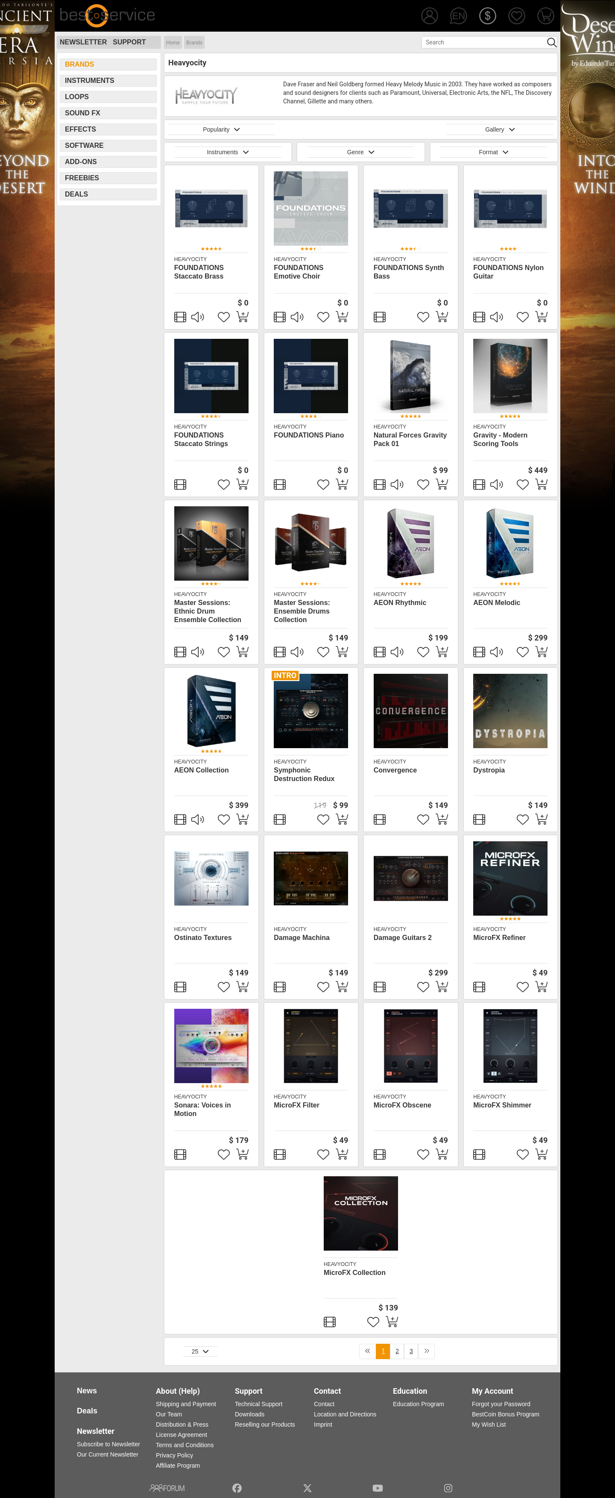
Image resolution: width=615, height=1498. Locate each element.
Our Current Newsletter (107, 1454)
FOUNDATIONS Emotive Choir (298, 272)
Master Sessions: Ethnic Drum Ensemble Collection (207, 611)
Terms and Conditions (185, 1445)
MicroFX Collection (355, 1272)
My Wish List (489, 1424)
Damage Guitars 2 (403, 937)
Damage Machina (302, 937)
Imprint (323, 1424)
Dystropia (489, 770)
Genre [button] (361, 152)
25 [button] (200, 1351)
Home (173, 43)
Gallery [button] (500, 129)
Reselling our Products (265, 1424)
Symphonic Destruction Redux (304, 774)
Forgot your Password (501, 1404)
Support (129, 42)
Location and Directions (345, 1414)
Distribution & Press (182, 1424)
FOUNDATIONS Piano (309, 435)
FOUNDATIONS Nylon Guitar (508, 272)
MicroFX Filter (296, 1105)
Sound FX (82, 113)
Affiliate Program (178, 1465)
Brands (194, 43)
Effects (80, 129)
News (87, 1390)
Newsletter (83, 42)
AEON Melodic (496, 602)
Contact (324, 1404)
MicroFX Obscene (402, 1105)
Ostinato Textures (203, 937)
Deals (76, 194)
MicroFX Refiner (499, 937)
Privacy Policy (174, 1455)
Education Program (418, 1404)
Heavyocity (190, 259)
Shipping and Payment (186, 1404)
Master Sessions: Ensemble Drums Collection (302, 611)
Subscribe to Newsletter (108, 1444)
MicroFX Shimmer (502, 1105)
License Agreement (181, 1434)
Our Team (169, 1414)
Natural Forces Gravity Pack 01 (410, 439)
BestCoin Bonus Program (505, 1414)
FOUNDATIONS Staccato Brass (199, 272)
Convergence (395, 770)
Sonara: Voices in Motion (202, 1109)
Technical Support (258, 1404)
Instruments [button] (228, 152)
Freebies (82, 178)
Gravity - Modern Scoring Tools (500, 439)
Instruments (89, 80)
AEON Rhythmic (400, 602)
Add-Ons (81, 161)
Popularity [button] (221, 129)
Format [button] (494, 152)
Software (84, 145)
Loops (77, 96)
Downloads (249, 1414)
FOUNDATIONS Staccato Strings (201, 439)
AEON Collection (201, 770)
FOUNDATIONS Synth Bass (409, 272)
